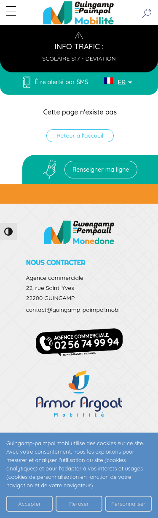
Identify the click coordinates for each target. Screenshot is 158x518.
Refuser (79, 503)
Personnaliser (128, 503)
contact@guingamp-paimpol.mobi (73, 309)
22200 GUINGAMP (50, 298)
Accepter (29, 503)
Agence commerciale (54, 278)
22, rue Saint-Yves (50, 288)
